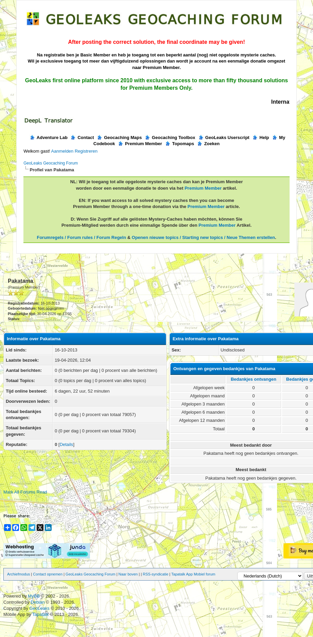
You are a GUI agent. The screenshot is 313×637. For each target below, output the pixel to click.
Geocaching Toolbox (170, 137)
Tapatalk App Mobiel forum (193, 574)
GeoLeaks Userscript (224, 137)
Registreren (86, 151)
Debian (38, 602)
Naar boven (128, 574)
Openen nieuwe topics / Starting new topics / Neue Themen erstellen (203, 237)
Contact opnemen (47, 574)
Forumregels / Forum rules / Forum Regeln (81, 237)
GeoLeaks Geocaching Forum (50, 163)
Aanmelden (62, 151)
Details (66, 444)
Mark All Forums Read (25, 492)
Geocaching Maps (119, 137)
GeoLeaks (40, 608)
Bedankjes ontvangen (253, 379)
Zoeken (208, 143)
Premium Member (140, 143)
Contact (82, 137)
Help (260, 137)
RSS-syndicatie (155, 574)
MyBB (34, 596)
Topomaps (179, 143)
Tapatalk (41, 614)
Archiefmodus (18, 574)
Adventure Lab (49, 137)
